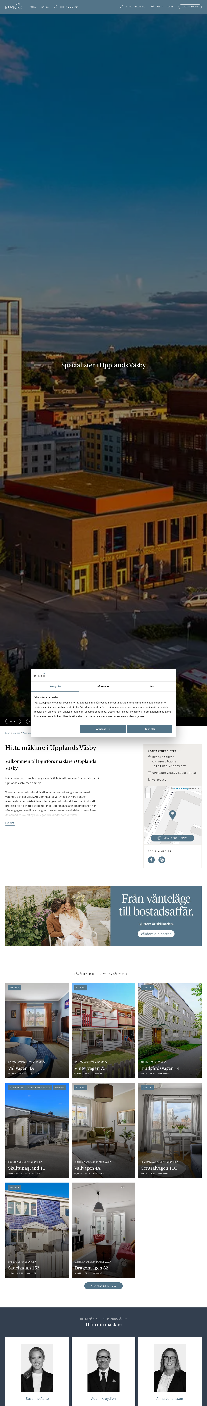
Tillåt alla (150, 729)
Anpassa (103, 729)
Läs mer (10, 823)
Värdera (190, 7)
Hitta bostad (66, 7)
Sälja (45, 6)
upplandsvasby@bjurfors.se (174, 772)
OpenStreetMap (181, 788)
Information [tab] (103, 686)
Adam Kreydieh (103, 1398)
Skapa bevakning (132, 7)
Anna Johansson (169, 1398)
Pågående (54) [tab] (84, 974)
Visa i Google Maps (169, 838)
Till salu (13, 721)
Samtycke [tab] (55, 686)
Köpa (33, 6)
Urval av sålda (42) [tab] (113, 974)
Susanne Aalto (37, 1398)
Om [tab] (152, 686)
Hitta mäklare (162, 7)
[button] (172, 815)
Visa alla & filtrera (103, 1285)
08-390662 (159, 779)
